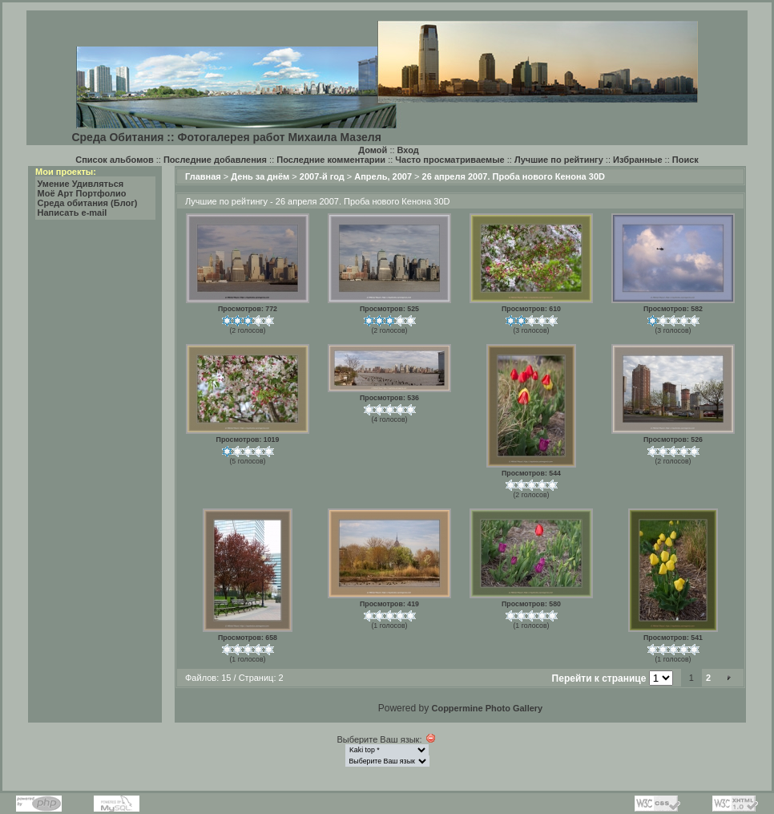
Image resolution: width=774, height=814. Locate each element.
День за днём (260, 176)
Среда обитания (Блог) (88, 203)
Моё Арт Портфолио (82, 193)
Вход (408, 150)
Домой (372, 150)
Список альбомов (114, 159)
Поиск (685, 159)
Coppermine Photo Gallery (486, 708)
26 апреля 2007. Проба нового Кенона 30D (513, 176)
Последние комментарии (330, 159)
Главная (203, 176)
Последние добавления (215, 159)
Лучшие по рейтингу (558, 159)
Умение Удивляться (81, 183)
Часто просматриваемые (449, 159)
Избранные (638, 159)
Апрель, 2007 (383, 176)
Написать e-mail (72, 212)
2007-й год (322, 176)
